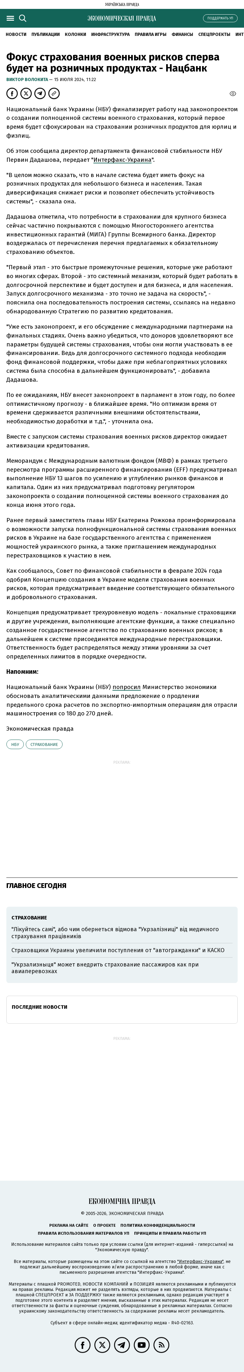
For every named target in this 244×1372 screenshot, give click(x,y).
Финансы (182, 34)
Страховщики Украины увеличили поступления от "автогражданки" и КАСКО (118, 950)
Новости (16, 34)
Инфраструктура (110, 34)
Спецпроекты (214, 34)
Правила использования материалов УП (83, 1233)
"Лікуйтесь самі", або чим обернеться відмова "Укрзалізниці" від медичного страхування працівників (115, 933)
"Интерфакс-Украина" (200, 1261)
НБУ (15, 744)
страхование (44, 744)
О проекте (104, 1225)
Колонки (75, 34)
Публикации (45, 34)
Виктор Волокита (27, 79)
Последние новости (39, 1007)
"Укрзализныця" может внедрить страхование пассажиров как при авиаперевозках (105, 968)
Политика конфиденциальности (157, 1225)
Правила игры (150, 34)
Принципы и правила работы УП (170, 1233)
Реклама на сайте (68, 1225)
